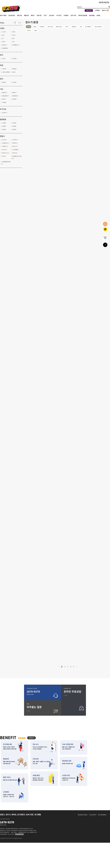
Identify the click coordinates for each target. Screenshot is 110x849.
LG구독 (4, 31)
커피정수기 (4, 112)
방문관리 (4, 82)
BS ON (4, 139)
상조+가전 (73, 15)
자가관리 (14, 82)
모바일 (98, 15)
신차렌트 (66, 15)
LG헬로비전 (5, 143)
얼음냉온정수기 (5, 96)
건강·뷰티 (51, 15)
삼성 (3, 35)
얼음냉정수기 (15, 96)
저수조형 (14, 58)
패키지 (33, 15)
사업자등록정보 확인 (19, 840)
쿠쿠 (14, 41)
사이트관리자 (92, 821)
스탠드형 (4, 68)
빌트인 (14, 72)
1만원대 (4, 123)
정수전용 (14, 99)
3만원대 (4, 126)
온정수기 (4, 99)
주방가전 (39, 15)
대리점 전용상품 (82, 15)
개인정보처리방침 (82, 821)
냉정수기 (14, 92)
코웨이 (3, 41)
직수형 (3, 58)
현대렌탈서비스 (16, 45)
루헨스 (14, 31)
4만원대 (14, 126)
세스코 (14, 35)
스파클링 (4, 102)
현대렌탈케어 (5, 48)
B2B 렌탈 (91, 15)
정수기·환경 (3, 15)
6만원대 (14, 129)
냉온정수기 (4, 92)
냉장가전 (19, 15)
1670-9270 (104, 2)
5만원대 (4, 129)
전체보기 (31, 744)
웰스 (14, 38)
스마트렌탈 (16, 149)
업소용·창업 (12, 15)
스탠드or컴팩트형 (6, 72)
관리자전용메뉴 (102, 821)
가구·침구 (58, 15)
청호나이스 (4, 45)
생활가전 (26, 15)
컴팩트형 (14, 68)
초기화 (19, 23)
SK (3, 38)
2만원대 (14, 123)
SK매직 (15, 143)
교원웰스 (5, 146)
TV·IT (45, 15)
